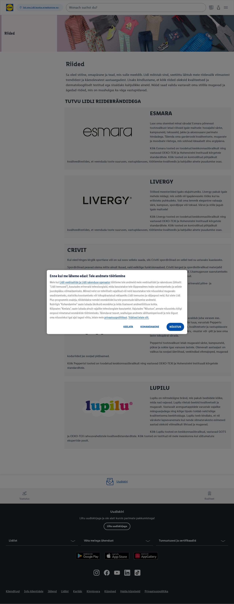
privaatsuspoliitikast (115, 317)
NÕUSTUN (175, 326)
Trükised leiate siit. (138, 317)
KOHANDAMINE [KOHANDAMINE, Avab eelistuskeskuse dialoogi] (149, 326)
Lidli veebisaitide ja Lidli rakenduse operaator (85, 282)
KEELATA (128, 326)
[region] (117, 302)
